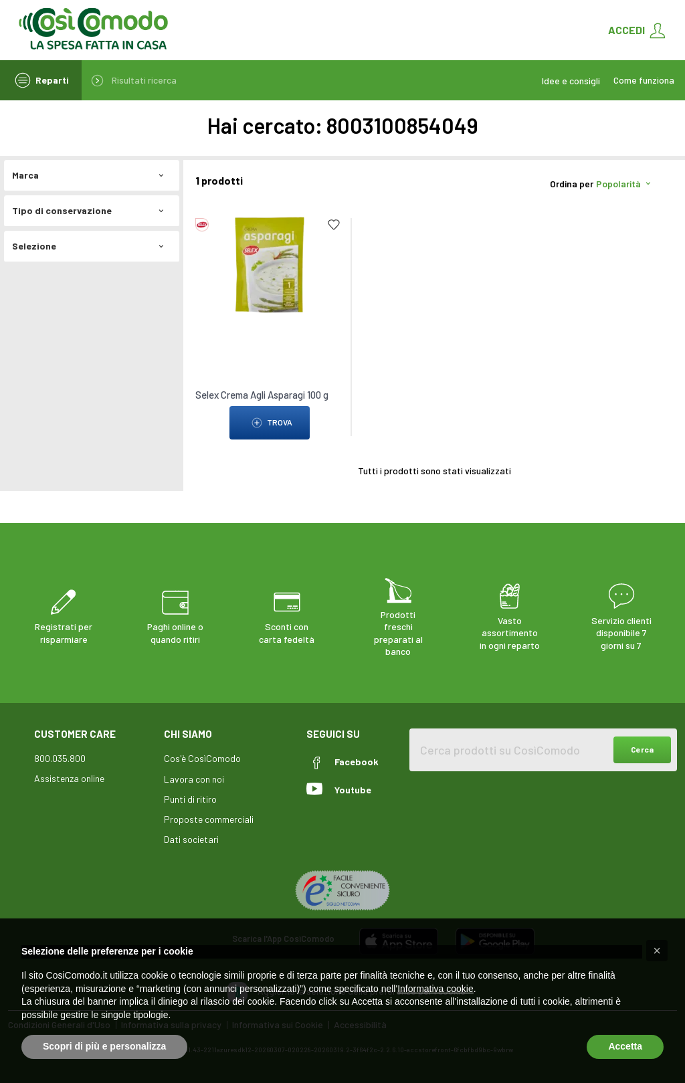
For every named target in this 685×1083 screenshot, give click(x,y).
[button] (657, 950)
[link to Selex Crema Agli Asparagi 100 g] (269, 264)
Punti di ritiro (190, 799)
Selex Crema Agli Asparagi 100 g (261, 395)
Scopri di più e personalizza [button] (104, 1046)
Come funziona (643, 80)
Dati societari (191, 839)
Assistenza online (69, 778)
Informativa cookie (435, 988)
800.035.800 (60, 758)
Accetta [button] (625, 1046)
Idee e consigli (571, 80)
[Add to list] (334, 225)
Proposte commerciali (209, 819)
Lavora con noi (194, 779)
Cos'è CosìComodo (202, 758)
